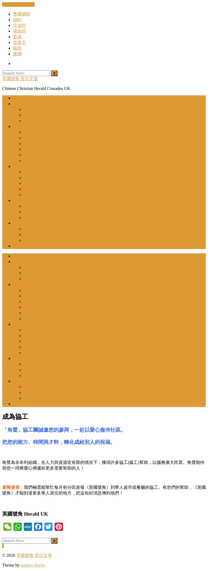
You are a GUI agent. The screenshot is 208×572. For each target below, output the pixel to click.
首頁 (17, 98)
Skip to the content (18, 4)
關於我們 (21, 166)
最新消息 (21, 200)
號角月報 (32, 109)
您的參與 (21, 126)
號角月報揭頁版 (39, 240)
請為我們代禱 (37, 160)
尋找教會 (21, 246)
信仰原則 (32, 189)
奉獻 (28, 137)
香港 (17, 36)
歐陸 (17, 48)
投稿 (28, 143)
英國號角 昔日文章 (20, 78)
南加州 (19, 31)
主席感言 (32, 172)
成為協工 (32, 132)
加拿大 (19, 42)
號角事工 (21, 103)
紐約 (17, 19)
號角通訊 (32, 211)
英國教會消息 (37, 217)
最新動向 (32, 206)
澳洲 (17, 53)
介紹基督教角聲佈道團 (45, 177)
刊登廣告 (32, 155)
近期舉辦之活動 (39, 120)
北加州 (19, 25)
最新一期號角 (37, 229)
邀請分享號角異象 (41, 149)
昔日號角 (32, 234)
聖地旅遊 (32, 115)
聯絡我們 (32, 194)
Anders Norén (33, 565)
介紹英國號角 (37, 183)
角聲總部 (21, 14)
